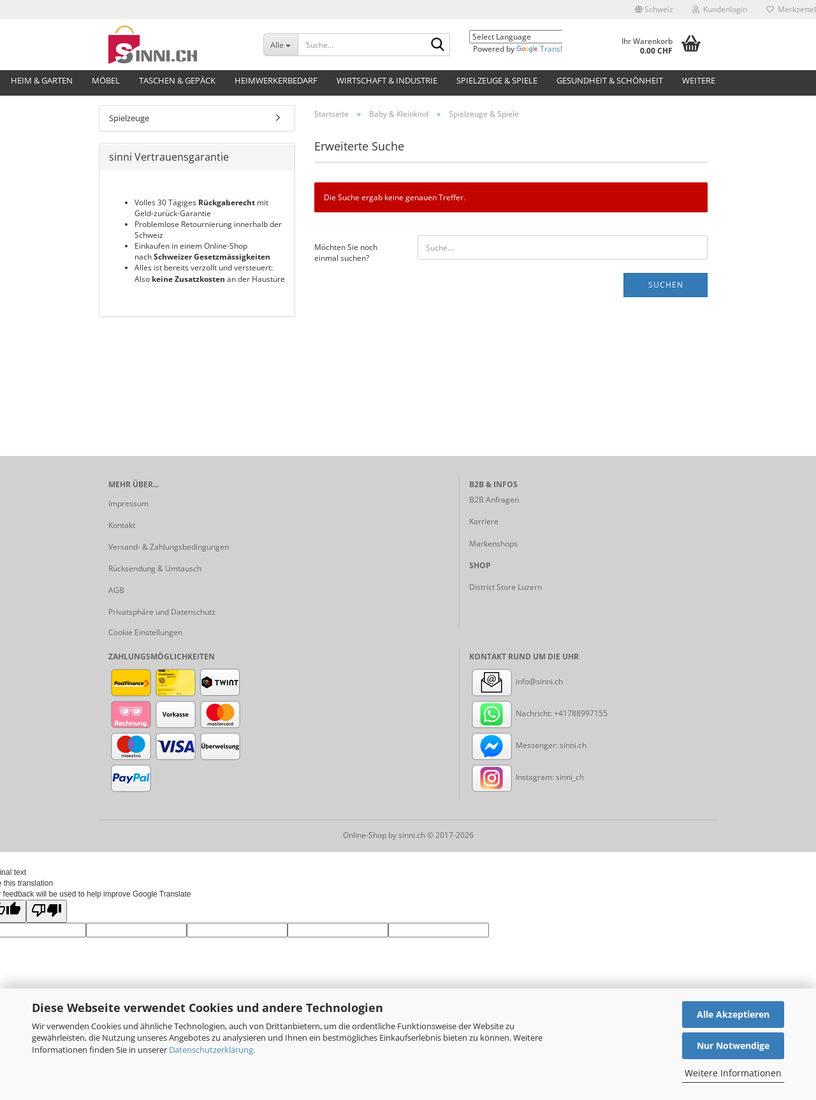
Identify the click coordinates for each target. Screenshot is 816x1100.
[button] (654, 9)
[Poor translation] (46, 911)
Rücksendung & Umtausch (154, 568)
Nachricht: (511, 713)
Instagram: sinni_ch (526, 777)
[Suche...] (280, 44)
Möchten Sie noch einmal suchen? (345, 252)
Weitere (698, 80)
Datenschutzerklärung (211, 1049)
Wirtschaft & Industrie (387, 80)
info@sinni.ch (516, 681)
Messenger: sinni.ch (527, 745)
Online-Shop (364, 835)
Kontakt (121, 525)
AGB (116, 590)
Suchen (665, 284)
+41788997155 (581, 713)
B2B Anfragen (494, 499)
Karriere (484, 521)
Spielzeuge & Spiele (496, 80)
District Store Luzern (505, 587)
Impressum (128, 503)
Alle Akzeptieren (733, 1014)
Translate (545, 48)
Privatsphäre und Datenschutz (161, 611)
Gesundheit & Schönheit (610, 80)
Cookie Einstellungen (145, 632)
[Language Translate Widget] (525, 36)
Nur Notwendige (733, 1045)
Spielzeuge (129, 118)
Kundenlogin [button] (719, 9)
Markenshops (493, 543)
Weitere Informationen (733, 1073)
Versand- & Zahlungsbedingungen (168, 546)
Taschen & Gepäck (177, 80)
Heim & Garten (42, 80)
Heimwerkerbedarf (276, 80)
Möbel (106, 80)
